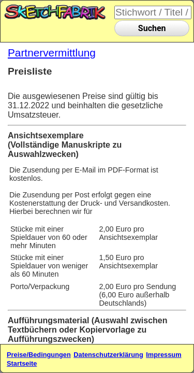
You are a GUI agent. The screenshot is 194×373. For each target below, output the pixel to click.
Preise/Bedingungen (39, 354)
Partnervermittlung (52, 53)
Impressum (163, 354)
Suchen (152, 28)
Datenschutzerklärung (108, 354)
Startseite (22, 363)
